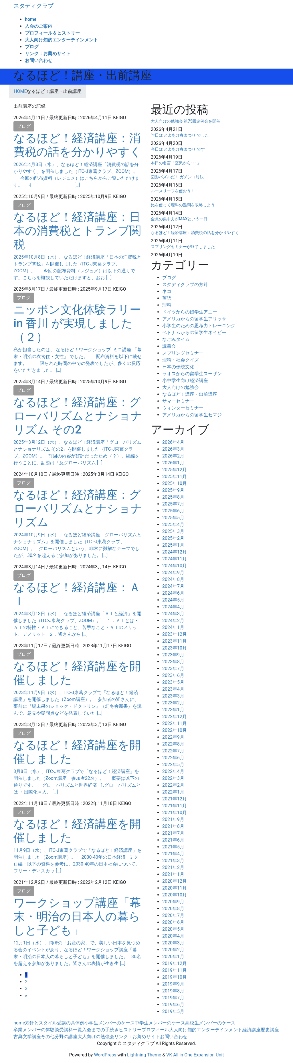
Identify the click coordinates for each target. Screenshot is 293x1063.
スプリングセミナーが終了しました (183, 246)
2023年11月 (174, 641)
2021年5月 (173, 847)
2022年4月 (173, 771)
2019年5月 (173, 1011)
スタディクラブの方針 (185, 284)
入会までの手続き (100, 1029)
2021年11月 (174, 805)
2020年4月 (173, 936)
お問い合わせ (173, 1036)
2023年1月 (173, 709)
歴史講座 (270, 1029)
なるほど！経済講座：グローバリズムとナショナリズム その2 (77, 415)
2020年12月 (174, 881)
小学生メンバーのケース (109, 1023)
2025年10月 (174, 483)
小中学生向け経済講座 (185, 380)
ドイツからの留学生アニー (189, 312)
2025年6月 (173, 510)
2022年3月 (173, 778)
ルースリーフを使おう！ (173, 191)
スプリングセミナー (182, 353)
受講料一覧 (70, 1029)
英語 (166, 298)
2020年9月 (173, 901)
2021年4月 (173, 853)
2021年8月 (173, 826)
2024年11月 (174, 559)
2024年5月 (173, 600)
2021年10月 (174, 812)
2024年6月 (173, 593)
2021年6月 (173, 840)
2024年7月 (173, 586)
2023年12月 (174, 634)
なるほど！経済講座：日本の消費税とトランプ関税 (77, 230)
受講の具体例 (70, 1023)
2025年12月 (174, 469)
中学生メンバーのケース (160, 1023)
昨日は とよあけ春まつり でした (180, 135)
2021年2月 (173, 867)
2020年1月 (173, 956)
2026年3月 (173, 449)
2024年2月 (173, 620)
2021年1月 (173, 874)
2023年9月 (173, 655)
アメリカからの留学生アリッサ (194, 318)
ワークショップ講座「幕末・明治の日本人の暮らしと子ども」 (77, 916)
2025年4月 (173, 524)
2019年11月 (174, 970)
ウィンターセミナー (182, 408)
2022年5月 (173, 764)
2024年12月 (174, 552)
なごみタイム (176, 339)
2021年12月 (174, 799)
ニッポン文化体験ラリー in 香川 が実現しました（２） (77, 323)
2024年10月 (174, 565)
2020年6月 (173, 922)
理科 (166, 305)
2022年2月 (173, 785)
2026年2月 (173, 456)
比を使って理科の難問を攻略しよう (183, 205)
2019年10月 (174, 977)
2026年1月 (173, 462)
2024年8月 (173, 579)
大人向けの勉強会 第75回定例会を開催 (185, 121)
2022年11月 (174, 723)
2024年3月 (173, 613)
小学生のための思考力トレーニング (198, 325)
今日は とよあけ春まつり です (178, 149)
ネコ (166, 291)
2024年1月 (173, 627)
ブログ (24, 126)
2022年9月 (173, 737)
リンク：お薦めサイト (137, 1036)
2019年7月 (173, 997)
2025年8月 (173, 497)
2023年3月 (173, 696)
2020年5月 (173, 929)
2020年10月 (174, 895)
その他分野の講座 (59, 1036)
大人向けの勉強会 (180, 387)
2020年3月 (173, 943)
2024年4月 (173, 607)
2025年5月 (173, 517)
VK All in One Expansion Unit (195, 1055)
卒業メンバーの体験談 (36, 1029)
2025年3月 (173, 531)
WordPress (105, 1055)
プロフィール (155, 1029)
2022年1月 (173, 792)
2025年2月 (173, 538)
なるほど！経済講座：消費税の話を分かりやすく (77, 145)
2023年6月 (173, 675)
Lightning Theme (144, 1055)
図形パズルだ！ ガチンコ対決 (177, 177)
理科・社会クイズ (180, 360)
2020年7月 (173, 915)
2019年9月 (173, 984)
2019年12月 (174, 963)
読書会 (169, 346)
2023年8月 (173, 661)
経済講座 (251, 1029)
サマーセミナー (178, 401)
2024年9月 (173, 572)
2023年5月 (173, 682)
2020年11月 (174, 888)
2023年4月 (173, 689)
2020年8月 (173, 908)
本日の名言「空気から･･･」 (176, 163)
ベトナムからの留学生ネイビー (194, 332)
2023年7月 (173, 668)
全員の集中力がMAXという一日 (179, 219)
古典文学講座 (27, 1036)
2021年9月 (173, 819)
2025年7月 (173, 504)
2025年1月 (173, 545)
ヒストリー (130, 1029)
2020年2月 (173, 949)
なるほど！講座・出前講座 (189, 394)
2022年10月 (174, 730)
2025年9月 (173, 490)
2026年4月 (173, 442)
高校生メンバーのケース (210, 1023)
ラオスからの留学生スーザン (192, 373)
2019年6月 (173, 1004)
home (19, 1023)
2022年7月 (173, 751)
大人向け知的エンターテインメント (205, 1029)
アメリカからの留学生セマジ (192, 414)
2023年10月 (174, 648)
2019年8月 (173, 991)
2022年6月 (173, 757)
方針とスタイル (41, 1023)
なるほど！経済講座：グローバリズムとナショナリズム (77, 508)
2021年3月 (173, 860)
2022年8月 (173, 744)
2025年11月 (174, 476)
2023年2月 (173, 703)
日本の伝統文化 (178, 366)
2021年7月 (173, 833)
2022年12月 (174, 716)
